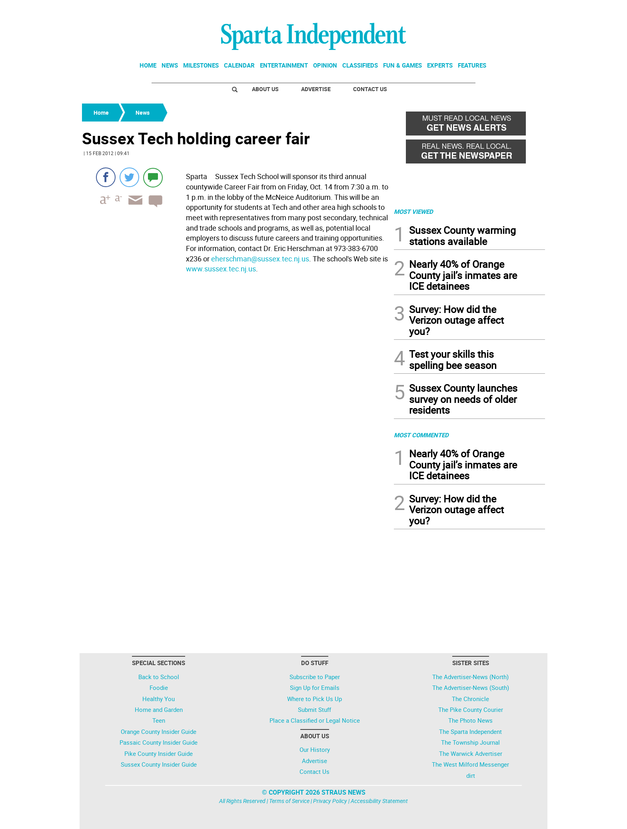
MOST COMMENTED (421, 435)
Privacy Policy (330, 801)
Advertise (316, 89)
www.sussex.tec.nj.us (221, 268)
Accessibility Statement (379, 801)
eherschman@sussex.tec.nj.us (260, 258)
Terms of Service (289, 801)
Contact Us (370, 89)
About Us (265, 89)
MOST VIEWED (413, 211)
